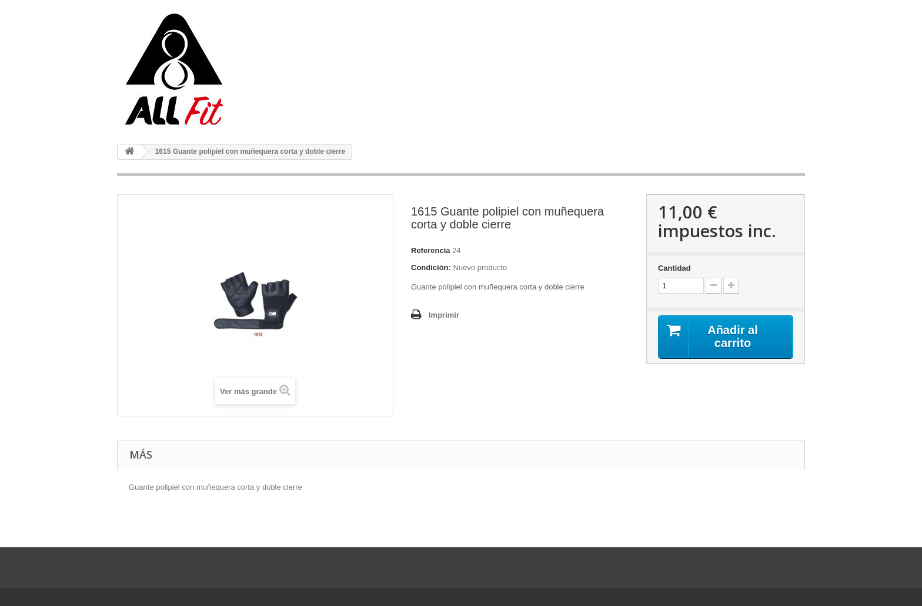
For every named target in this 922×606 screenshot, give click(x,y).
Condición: (431, 267)
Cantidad (674, 268)
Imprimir (444, 315)
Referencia (430, 250)
